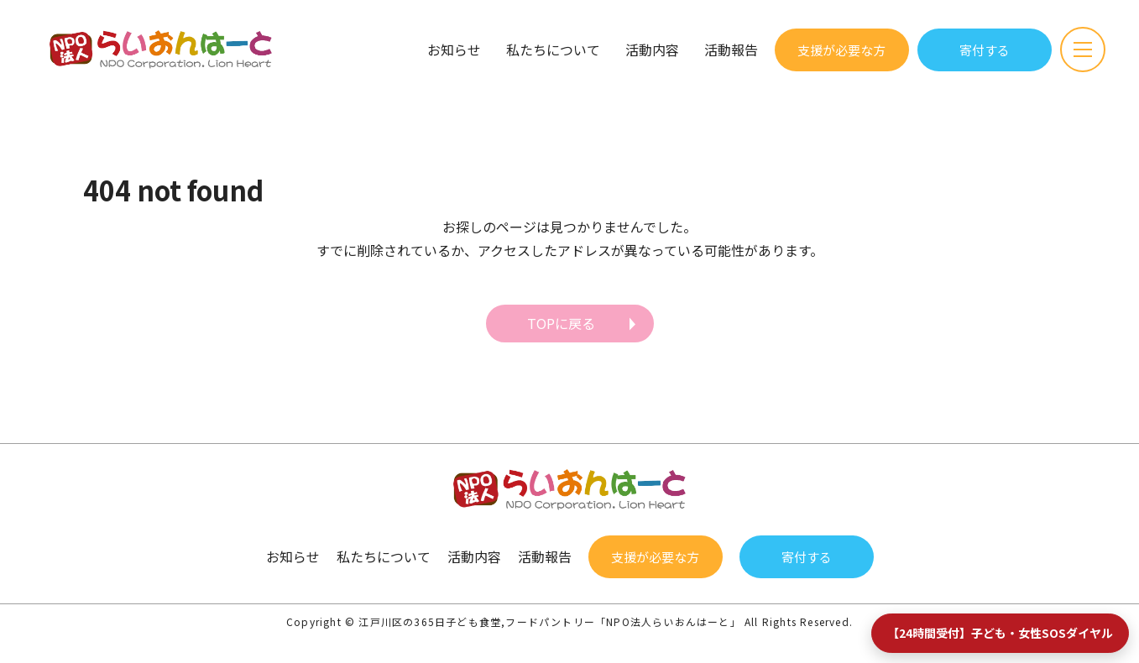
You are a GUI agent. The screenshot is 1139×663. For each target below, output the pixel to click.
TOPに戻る (561, 323)
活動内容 (652, 49)
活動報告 (731, 49)
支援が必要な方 (841, 50)
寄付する (984, 50)
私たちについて (553, 49)
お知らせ (454, 49)
